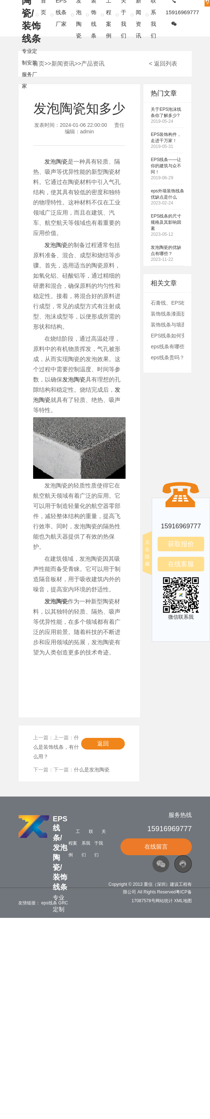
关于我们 (100, 843)
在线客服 (181, 564)
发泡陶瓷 (56, 162)
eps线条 (49, 902)
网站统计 (164, 900)
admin (87, 131)
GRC (63, 902)
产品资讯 (92, 63)
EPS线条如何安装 (171, 336)
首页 (38, 63)
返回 (103, 743)
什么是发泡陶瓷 (92, 769)
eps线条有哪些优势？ (175, 346)
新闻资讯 (63, 63)
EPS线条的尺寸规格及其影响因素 (166, 222)
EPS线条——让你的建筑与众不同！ (166, 166)
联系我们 (87, 843)
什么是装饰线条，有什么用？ (56, 747)
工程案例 (74, 843)
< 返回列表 (163, 63)
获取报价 (181, 544)
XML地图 (183, 900)
